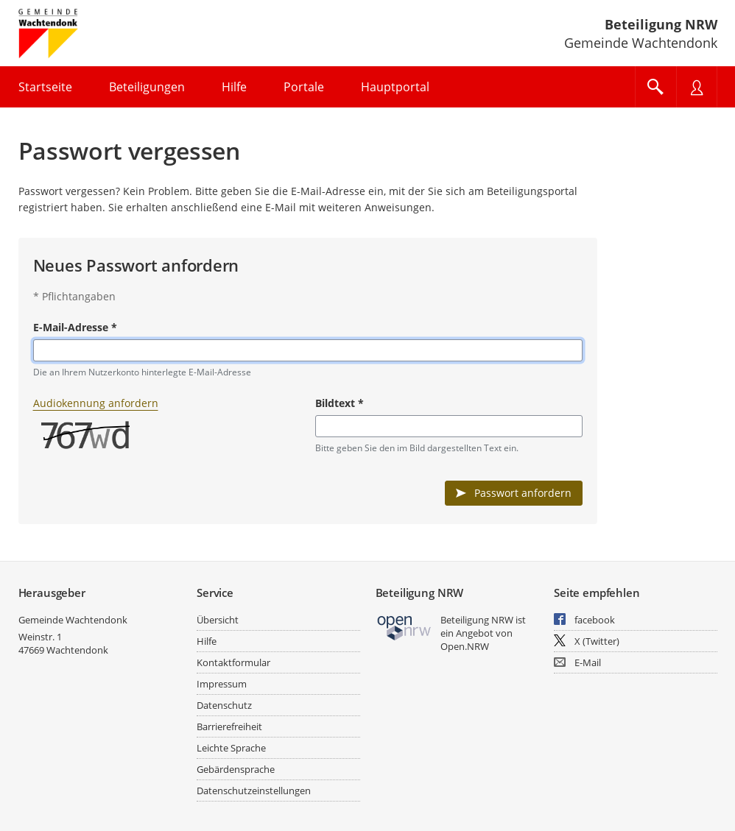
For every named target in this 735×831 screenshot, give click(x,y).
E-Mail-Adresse (75, 327)
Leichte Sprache (231, 747)
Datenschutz (224, 705)
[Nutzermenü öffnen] (696, 86)
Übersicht (218, 619)
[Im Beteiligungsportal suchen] (655, 86)
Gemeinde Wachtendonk (72, 619)
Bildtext (339, 403)
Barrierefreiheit (229, 726)
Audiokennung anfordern (95, 403)
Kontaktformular (233, 662)
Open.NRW (464, 646)
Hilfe (207, 641)
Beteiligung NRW (661, 24)
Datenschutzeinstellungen (254, 790)
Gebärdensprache (236, 769)
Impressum (222, 683)
